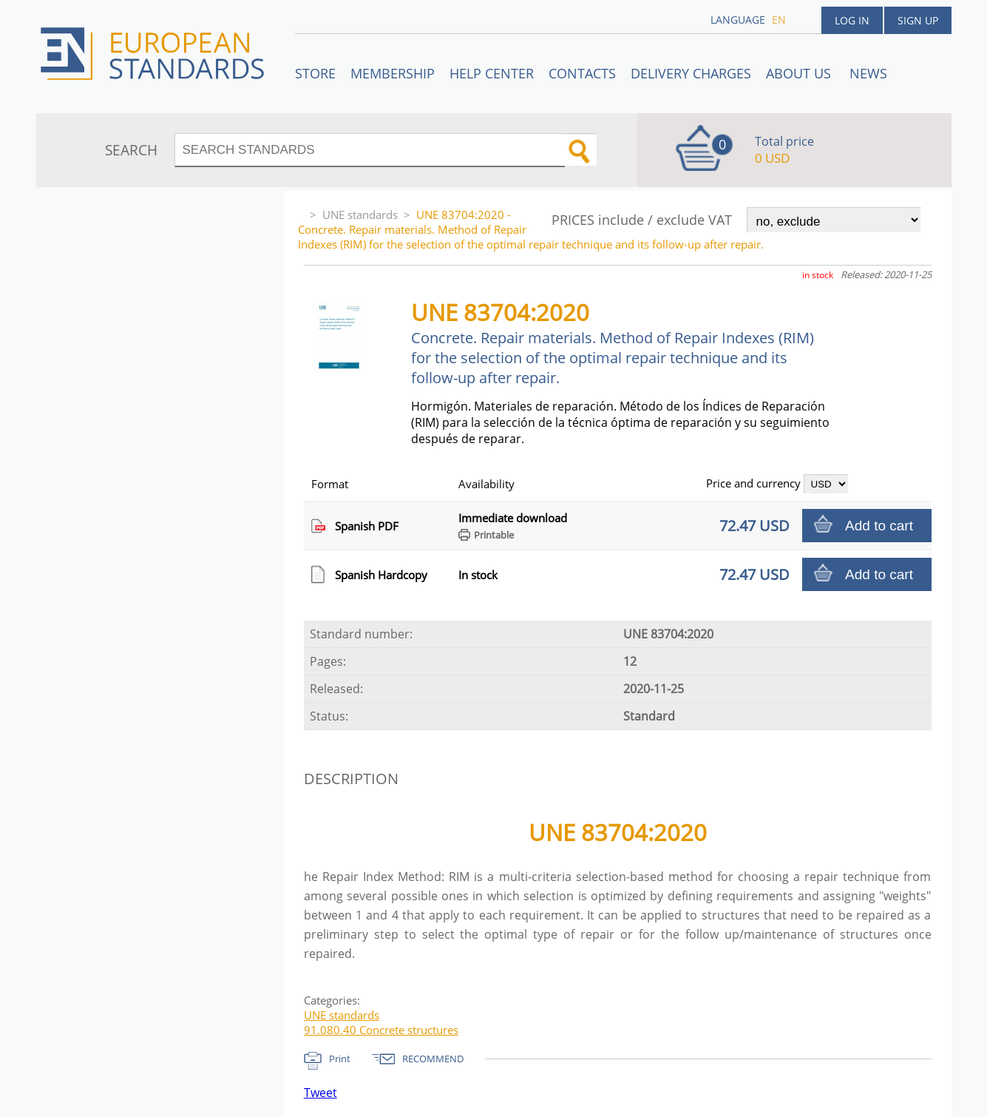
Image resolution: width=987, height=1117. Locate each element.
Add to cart (879, 525)
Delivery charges (691, 73)
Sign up (918, 20)
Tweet (320, 1092)
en (779, 20)
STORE (315, 73)
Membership (392, 73)
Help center (492, 73)
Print (339, 1058)
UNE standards (360, 214)
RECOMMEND (433, 1058)
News (868, 73)
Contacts (582, 73)
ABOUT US (800, 73)
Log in (852, 20)
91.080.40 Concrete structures (381, 1029)
